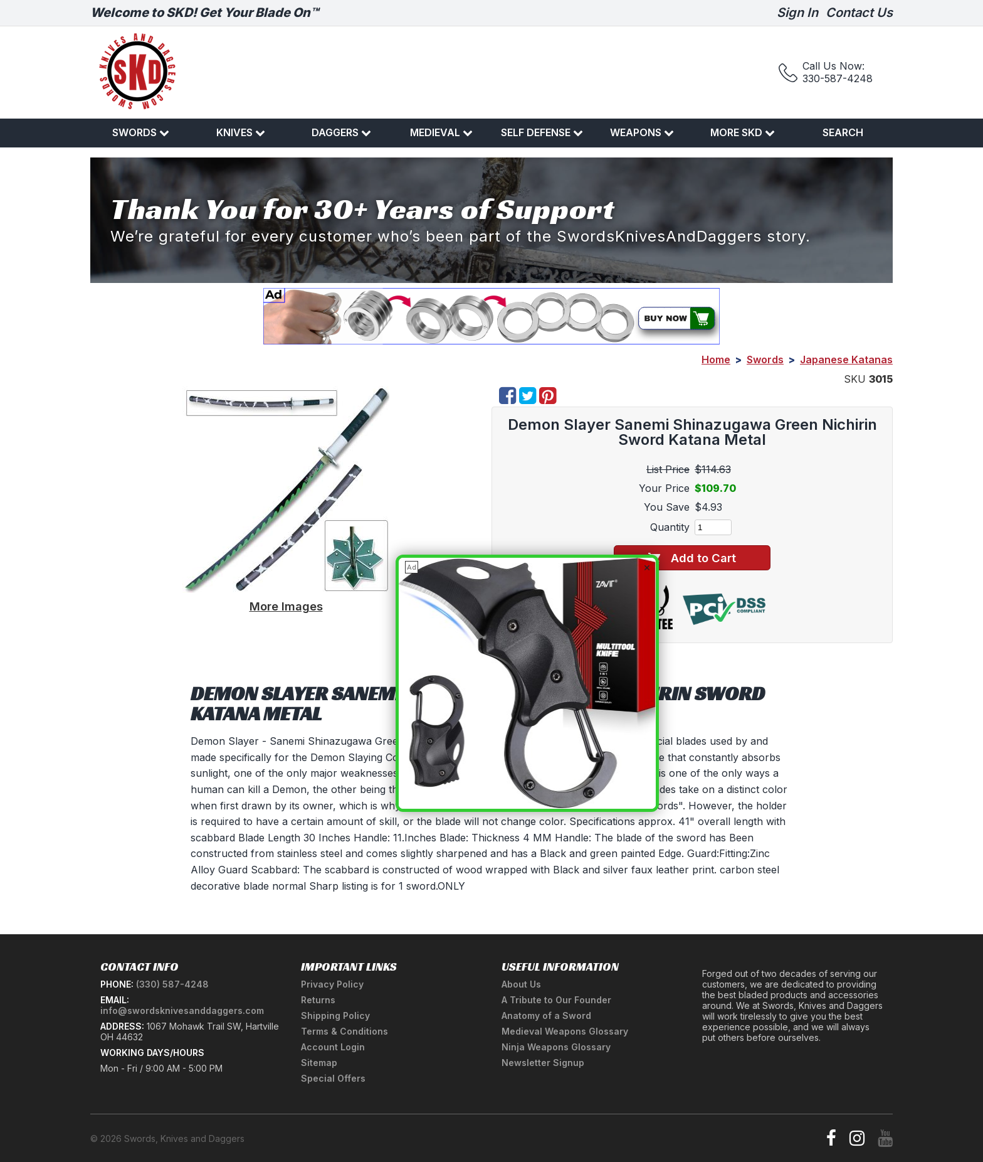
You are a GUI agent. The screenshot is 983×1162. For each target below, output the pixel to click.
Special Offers (333, 1078)
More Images (286, 606)
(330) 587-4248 (172, 984)
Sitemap (319, 1062)
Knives (240, 132)
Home (716, 359)
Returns (318, 999)
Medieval (441, 132)
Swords (140, 132)
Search (843, 132)
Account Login (333, 1047)
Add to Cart (691, 558)
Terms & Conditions (344, 1031)
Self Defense (542, 132)
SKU (855, 379)
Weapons (642, 132)
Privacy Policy (332, 984)
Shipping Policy (335, 1015)
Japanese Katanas (846, 359)
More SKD (742, 132)
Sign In (797, 12)
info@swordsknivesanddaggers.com (182, 1010)
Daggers (341, 132)
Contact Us (859, 12)
